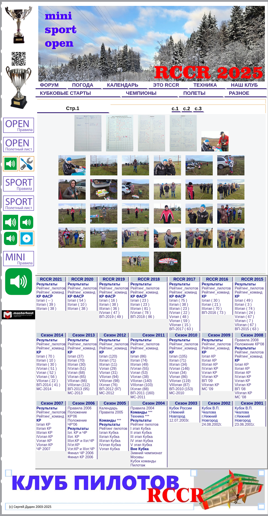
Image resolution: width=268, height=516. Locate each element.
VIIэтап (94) (108, 377)
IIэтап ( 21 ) (211, 304)
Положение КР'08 (249, 344)
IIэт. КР (73, 437)
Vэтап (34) (177, 373)
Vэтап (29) (107, 368)
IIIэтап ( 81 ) (140, 309)
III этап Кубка (141, 437)
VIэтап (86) (178, 377)
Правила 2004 (142, 408)
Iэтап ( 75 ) (178, 300)
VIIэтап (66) (77, 381)
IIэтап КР (209, 360)
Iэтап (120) (108, 356)
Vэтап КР (209, 373)
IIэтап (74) (138, 360)
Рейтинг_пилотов (50, 288)
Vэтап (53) (139, 373)
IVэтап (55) (139, 368)
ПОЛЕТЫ (194, 93)
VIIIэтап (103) (141, 385)
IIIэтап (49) (139, 364)
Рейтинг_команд (50, 292)
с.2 (186, 108)
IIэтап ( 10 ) (77, 304)
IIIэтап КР (210, 364)
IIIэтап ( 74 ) (245, 309)
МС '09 (207, 389)
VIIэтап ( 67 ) (245, 325)
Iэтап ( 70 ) (45, 356)
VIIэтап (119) (180, 381)
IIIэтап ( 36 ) (109, 309)
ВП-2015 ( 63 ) (246, 329)
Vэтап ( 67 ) (244, 317)
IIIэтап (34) (178, 364)
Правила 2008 (246, 340)
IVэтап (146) (179, 368)
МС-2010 (176, 393)
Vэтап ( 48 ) (178, 317)
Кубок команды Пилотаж (143, 463)
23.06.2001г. (245, 424)
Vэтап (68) (76, 373)
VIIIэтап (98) (109, 381)
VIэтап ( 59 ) (179, 321)
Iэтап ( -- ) (44, 300)
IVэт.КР (74, 445)
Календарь (108, 408)
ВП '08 (240, 389)
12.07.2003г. (179, 420)
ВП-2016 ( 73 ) (214, 313)
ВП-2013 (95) (78, 389)
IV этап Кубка (141, 441)
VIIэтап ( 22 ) (47, 381)
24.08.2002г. (212, 424)
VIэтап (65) (77, 377)
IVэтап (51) (77, 368)
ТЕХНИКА (205, 85)
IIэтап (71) (107, 360)
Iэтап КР (209, 356)
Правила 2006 (80, 408)
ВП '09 (207, 381)
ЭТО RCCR (166, 85)
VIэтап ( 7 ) (244, 321)
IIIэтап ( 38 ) (46, 309)
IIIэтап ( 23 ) (179, 309)
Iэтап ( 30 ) (211, 300)
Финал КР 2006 (80, 457)
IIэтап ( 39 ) (45, 304)
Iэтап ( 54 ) (77, 300)
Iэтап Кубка (108, 433)
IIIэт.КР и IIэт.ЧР (81, 441)
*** (119, 420)
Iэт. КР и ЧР (77, 433)
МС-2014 (43, 389)
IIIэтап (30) (77, 364)
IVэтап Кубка (110, 445)
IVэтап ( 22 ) (179, 313)
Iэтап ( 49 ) (244, 300)
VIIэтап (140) (141, 381)
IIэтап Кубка (109, 437)
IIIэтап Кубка (109, 441)
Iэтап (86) (138, 356)
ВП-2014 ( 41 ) (48, 385)
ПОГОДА (82, 85)
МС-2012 (106, 393)
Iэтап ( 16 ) (108, 300)
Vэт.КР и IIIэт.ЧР (81, 449)
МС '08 (240, 397)
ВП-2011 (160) (142, 393)
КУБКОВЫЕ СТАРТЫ (65, 93)
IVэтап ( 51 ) (46, 368)
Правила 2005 (111, 412)
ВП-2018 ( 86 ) (142, 317)
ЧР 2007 (43, 449)
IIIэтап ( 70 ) (212, 309)
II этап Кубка (141, 433)
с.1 (176, 108)
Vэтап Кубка (109, 449)
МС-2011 (137, 397)
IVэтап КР (210, 368)
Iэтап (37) (76, 356)
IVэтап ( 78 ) (140, 313)
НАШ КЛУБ (244, 85)
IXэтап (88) (139, 389)
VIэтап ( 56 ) (46, 377)
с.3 (198, 108)
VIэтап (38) (139, 377)
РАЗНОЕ (239, 93)
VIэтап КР (210, 377)
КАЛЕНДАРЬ (122, 85)
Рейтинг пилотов (113, 428)
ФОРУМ (49, 85)
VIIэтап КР (210, 385)
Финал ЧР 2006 (81, 453)
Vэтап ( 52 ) (46, 373)
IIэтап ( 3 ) (243, 304)
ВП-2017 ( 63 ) (181, 329)
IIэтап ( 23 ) (139, 304)
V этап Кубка (141, 445)
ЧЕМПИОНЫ (141, 93)
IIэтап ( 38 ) (108, 304)
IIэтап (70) (76, 360)
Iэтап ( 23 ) (139, 300)
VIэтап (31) (108, 373)
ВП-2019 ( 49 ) (111, 317)
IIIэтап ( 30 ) (46, 364)
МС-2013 (75, 393)
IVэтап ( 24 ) (245, 313)
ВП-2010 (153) (181, 389)
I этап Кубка (140, 428)
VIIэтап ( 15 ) (180, 325)
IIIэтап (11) (108, 364)
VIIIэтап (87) (179, 385)
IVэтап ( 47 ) (109, 313)
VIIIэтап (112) (79, 385)
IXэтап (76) (108, 385)
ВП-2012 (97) (110, 389)
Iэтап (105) (178, 356)
